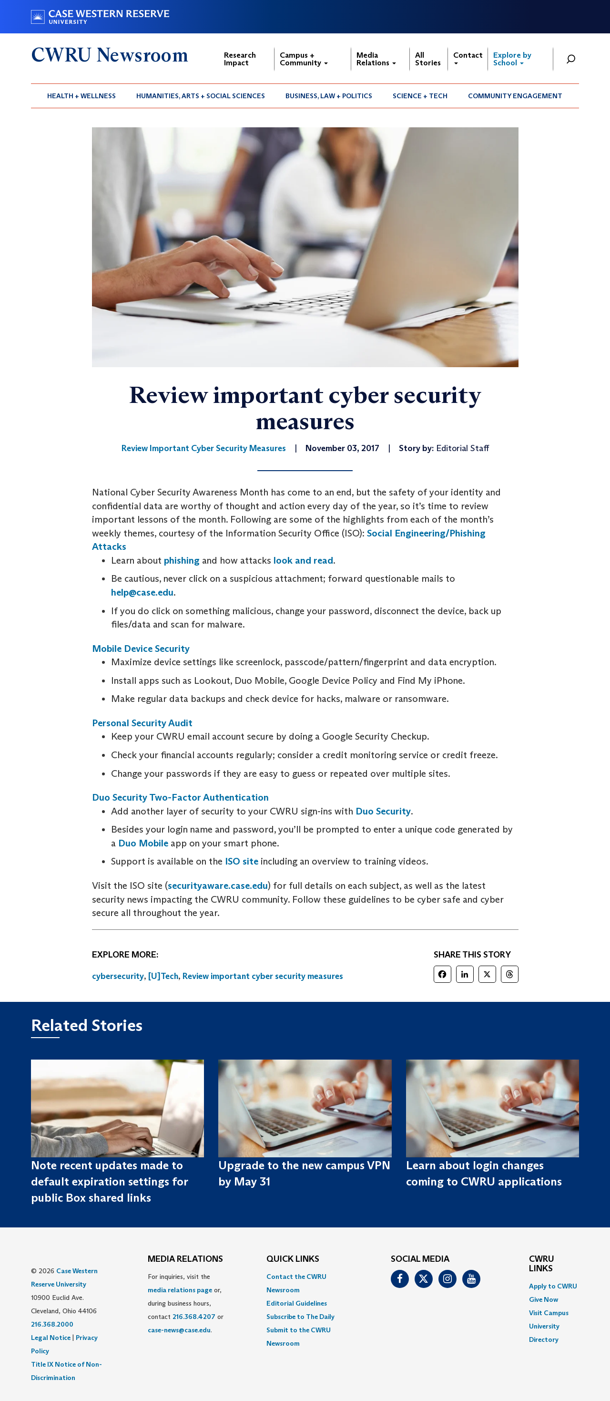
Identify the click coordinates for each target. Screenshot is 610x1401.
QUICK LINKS (292, 1259)
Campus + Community (304, 59)
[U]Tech (163, 976)
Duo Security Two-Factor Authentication (180, 797)
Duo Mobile (143, 843)
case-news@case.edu (179, 1330)
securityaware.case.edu (218, 885)
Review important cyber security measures (263, 976)
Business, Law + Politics (328, 96)
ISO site (241, 861)
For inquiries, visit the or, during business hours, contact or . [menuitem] (186, 1303)
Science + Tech (420, 96)
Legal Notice (51, 1337)
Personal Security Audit (142, 723)
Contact (468, 57)
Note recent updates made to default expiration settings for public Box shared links (109, 1181)
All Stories (428, 59)
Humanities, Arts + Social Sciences (200, 96)
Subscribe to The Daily (300, 1316)
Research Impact (240, 59)
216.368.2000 (52, 1324)
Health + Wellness (81, 96)
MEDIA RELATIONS (185, 1259)
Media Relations (376, 59)
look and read (303, 560)
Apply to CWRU (553, 1286)
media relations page (180, 1290)
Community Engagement (515, 96)
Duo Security (382, 811)
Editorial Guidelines (296, 1303)
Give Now (543, 1299)
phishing (182, 560)
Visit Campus (549, 1312)
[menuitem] (81, 96)
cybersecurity (118, 976)
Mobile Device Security (141, 648)
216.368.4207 (194, 1316)
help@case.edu (142, 592)
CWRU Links (541, 1264)
